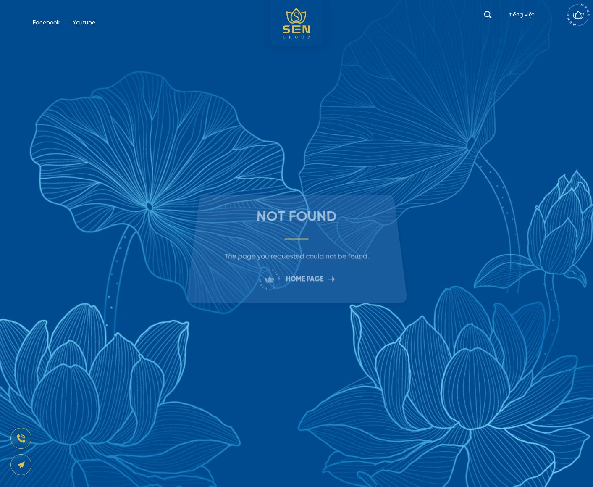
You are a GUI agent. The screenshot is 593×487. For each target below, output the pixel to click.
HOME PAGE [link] (296, 276)
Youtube (84, 23)
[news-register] (20, 438)
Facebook (46, 23)
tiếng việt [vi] (521, 23)
